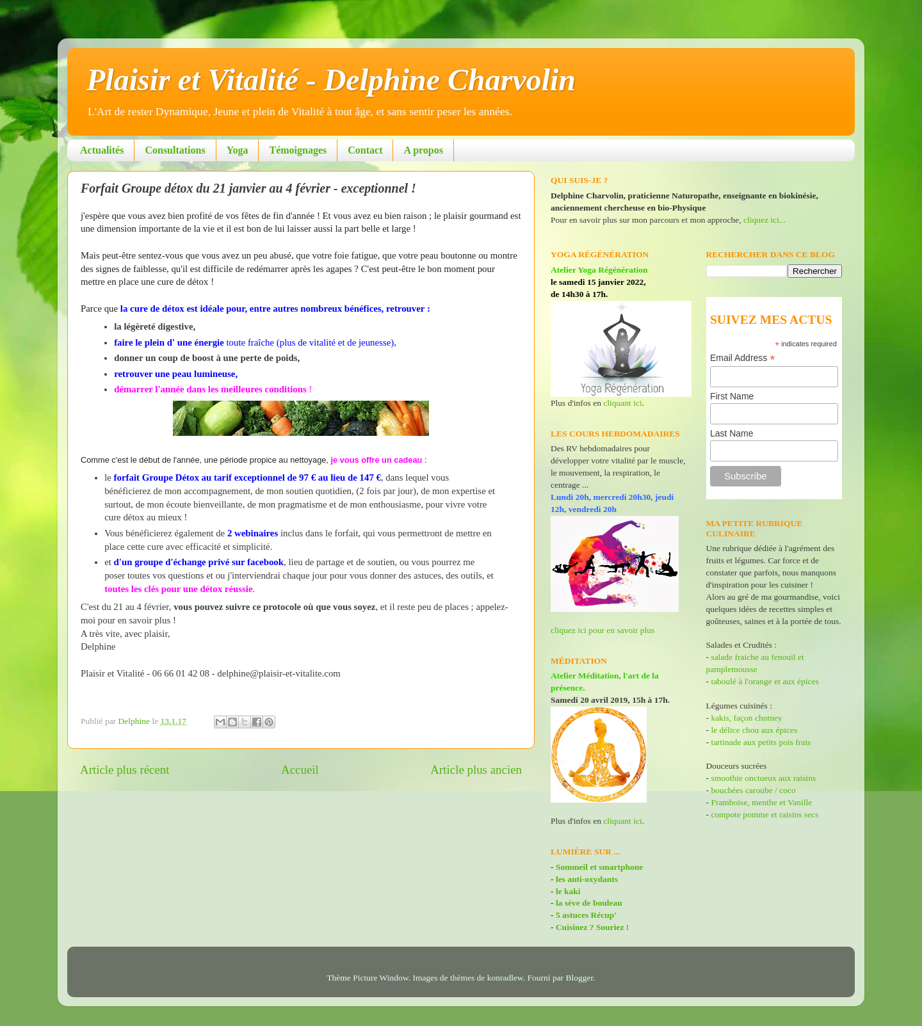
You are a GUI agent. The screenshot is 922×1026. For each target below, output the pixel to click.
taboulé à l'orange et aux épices (764, 681)
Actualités (102, 150)
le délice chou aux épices (754, 730)
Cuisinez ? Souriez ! (592, 927)
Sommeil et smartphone (599, 867)
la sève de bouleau (589, 903)
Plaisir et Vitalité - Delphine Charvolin (331, 80)
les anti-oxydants (587, 879)
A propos (423, 150)
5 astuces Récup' (586, 915)
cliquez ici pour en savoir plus (602, 630)
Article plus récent (125, 769)
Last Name (732, 433)
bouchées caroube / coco (753, 790)
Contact (365, 150)
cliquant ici (622, 403)
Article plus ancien (476, 769)
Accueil (300, 769)
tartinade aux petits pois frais (760, 742)
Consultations (175, 150)
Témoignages (298, 150)
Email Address (742, 358)
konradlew (505, 977)
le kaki (568, 891)
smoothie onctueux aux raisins (763, 778)
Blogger (580, 977)
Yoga (237, 150)
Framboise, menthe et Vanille (761, 802)
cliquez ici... (764, 220)
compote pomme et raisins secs (764, 814)
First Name (732, 396)
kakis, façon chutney (746, 718)
